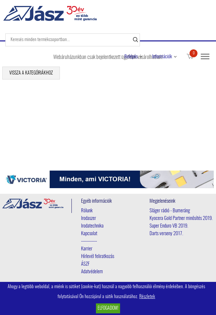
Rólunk (87, 210)
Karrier (86, 248)
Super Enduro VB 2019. (169, 226)
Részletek (147, 296)
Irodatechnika (92, 226)
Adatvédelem (92, 271)
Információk (162, 56)
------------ (89, 241)
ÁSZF (85, 264)
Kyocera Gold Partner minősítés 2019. (181, 218)
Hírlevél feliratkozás (97, 256)
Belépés (131, 56)
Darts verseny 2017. (166, 233)
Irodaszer (88, 218)
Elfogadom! (108, 308)
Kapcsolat (89, 233)
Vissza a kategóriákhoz (31, 73)
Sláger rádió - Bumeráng (170, 210)
